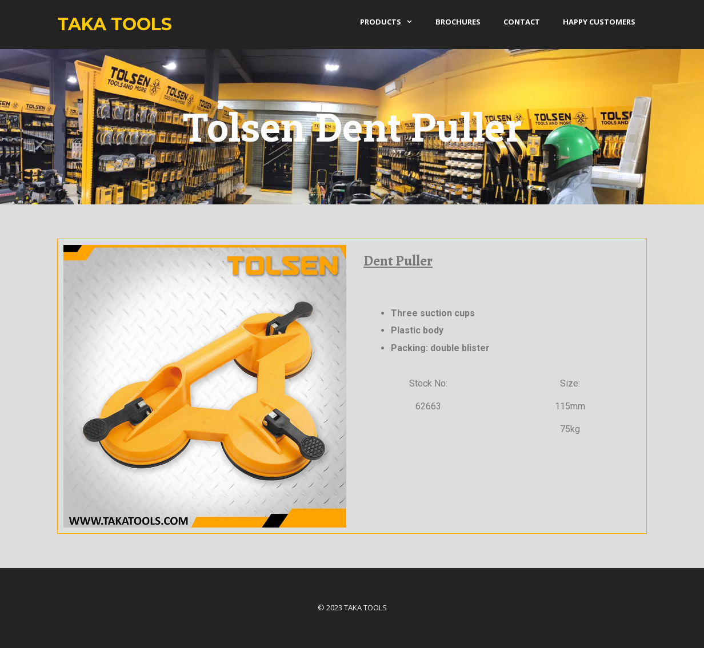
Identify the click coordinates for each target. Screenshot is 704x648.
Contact (521, 22)
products (392, 21)
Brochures (458, 22)
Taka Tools (114, 24)
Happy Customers (599, 22)
